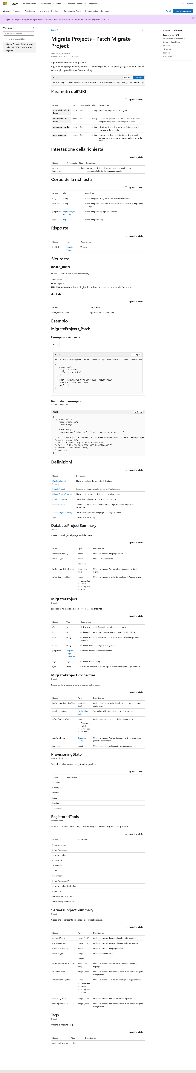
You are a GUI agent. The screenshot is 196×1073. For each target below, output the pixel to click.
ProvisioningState (59, 499)
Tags (65, 219)
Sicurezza (167, 49)
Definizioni (167, 56)
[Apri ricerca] (183, 3)
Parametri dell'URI (171, 35)
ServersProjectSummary (62, 512)
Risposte (166, 45)
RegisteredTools (58, 504)
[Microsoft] (5, 3)
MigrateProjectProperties (62, 494)
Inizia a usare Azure (183, 11)
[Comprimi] (33, 27)
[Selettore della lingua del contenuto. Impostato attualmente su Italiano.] (9, 1068)
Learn (53, 30)
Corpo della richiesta (171, 42)
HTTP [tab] (55, 344)
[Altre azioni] (142, 30)
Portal (168, 11)
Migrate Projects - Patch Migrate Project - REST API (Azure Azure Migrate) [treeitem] (19, 47)
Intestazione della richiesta (174, 38)
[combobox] (18, 33)
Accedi (190, 3)
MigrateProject (58, 489)
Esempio (166, 52)
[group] (98, 83)
